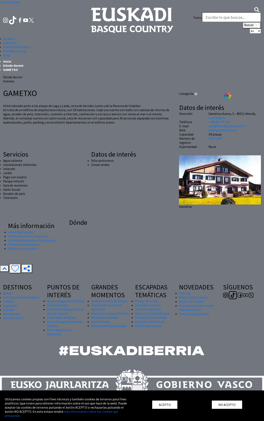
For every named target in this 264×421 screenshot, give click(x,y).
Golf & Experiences (148, 326)
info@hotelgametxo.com (227, 126)
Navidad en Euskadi (104, 317)
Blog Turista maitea (193, 297)
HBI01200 (215, 138)
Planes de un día (146, 301)
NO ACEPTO (227, 405)
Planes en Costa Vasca (23, 244)
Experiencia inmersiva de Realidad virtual (196, 307)
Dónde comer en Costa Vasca (28, 236)
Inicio (7, 61)
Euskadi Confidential (149, 322)
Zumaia (8, 310)
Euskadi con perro (147, 305)
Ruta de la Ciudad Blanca (152, 313)
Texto (197, 17)
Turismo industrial (148, 309)
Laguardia (10, 305)
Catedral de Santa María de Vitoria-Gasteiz (65, 311)
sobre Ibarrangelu (20, 232)
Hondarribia (11, 314)
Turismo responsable (194, 314)
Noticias (185, 293)
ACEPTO (165, 405)
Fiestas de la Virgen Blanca (109, 313)
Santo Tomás (100, 322)
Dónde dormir (13, 65)
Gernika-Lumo (13, 318)
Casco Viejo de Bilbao (62, 317)
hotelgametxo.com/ (223, 130)
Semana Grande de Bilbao (109, 301)
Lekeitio (9, 301)
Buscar (251, 25)
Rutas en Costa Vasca (23, 248)
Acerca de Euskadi (191, 301)
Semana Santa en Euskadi (109, 326)
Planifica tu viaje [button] (14, 51)
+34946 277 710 (219, 122)
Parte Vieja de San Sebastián (59, 332)
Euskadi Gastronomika (151, 317)
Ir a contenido (10, 2)
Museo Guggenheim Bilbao (66, 301)
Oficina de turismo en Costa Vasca (31, 240)
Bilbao (7, 293)
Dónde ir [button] (9, 39)
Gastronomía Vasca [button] (16, 47)
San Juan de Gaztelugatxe (21, 297)
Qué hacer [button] (10, 43)
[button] (256, 9)
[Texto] (231, 17)
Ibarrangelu (217, 118)
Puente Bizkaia (57, 305)
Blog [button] (6, 55)
